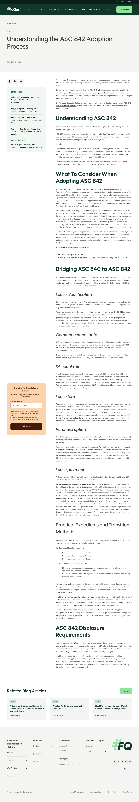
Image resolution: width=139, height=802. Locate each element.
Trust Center (127, 792)
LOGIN (129, 2)
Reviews (62, 750)
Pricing (42, 10)
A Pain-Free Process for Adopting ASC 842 (73, 247)
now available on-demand (66, 106)
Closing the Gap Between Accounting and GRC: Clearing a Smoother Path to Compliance (25, 131)
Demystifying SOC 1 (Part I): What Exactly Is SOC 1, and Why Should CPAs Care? (26, 120)
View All (126, 691)
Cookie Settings (95, 792)
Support (120, 2)
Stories (82, 10)
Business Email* (16, 401)
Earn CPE (110, 10)
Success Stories (65, 746)
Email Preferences (77, 792)
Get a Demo (124, 9)
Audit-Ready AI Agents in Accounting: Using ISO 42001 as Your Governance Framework (25, 100)
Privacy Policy (112, 792)
